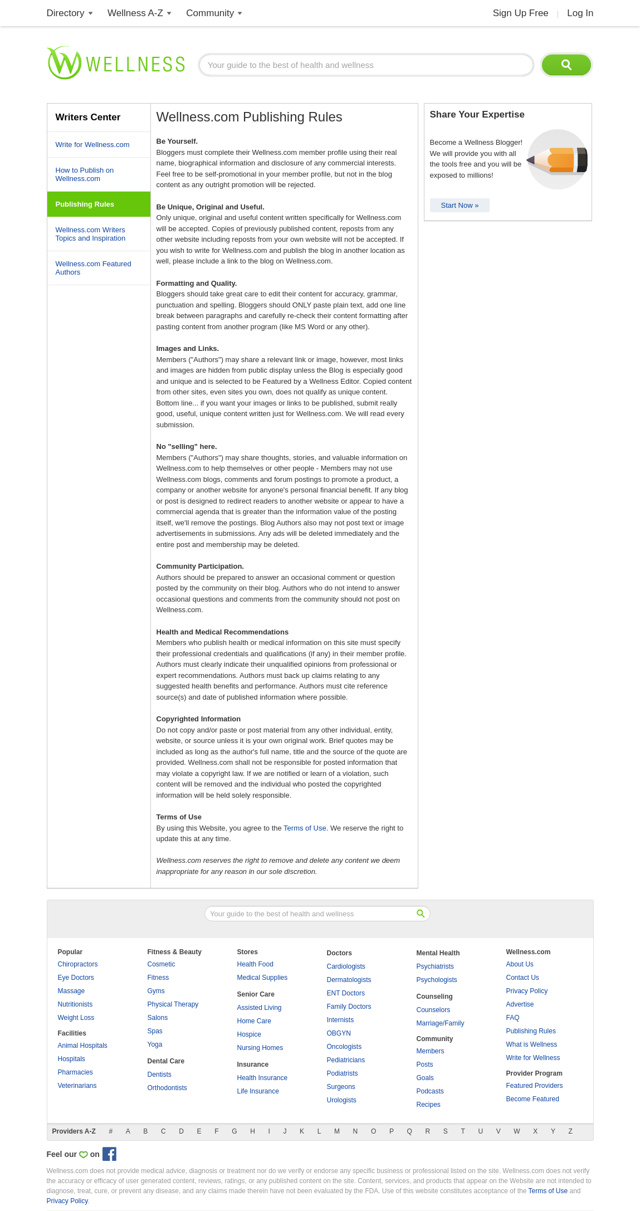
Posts (425, 1064)
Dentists (160, 1074)
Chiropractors (78, 964)
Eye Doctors (76, 978)
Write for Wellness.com (93, 144)
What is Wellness (532, 1044)
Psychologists (437, 980)
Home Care (254, 1021)
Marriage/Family (441, 1023)
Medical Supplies (262, 978)
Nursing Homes (260, 1048)
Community (210, 13)
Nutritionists (75, 1004)
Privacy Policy (527, 991)
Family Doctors (349, 1006)
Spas (155, 1031)
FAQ (513, 1018)
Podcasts (430, 1091)
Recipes (429, 1105)
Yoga (155, 1044)
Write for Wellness (533, 1058)
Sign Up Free (521, 13)
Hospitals (71, 1059)
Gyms (156, 991)
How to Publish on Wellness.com (85, 174)
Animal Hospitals (83, 1045)
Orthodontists (167, 1088)
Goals (425, 1078)
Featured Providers (534, 1086)
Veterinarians (77, 1086)
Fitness (158, 978)
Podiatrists (342, 1073)
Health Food (255, 964)
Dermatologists (349, 980)
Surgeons (341, 1087)
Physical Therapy (173, 1004)
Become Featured (532, 1099)
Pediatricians (346, 1060)
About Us (520, 964)
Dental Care (166, 1061)
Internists (340, 1020)
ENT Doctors (346, 993)
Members (430, 1051)
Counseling (435, 996)
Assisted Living (259, 1008)
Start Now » (460, 205)
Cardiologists (346, 966)
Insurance (253, 1064)
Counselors (434, 1010)
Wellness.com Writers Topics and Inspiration (91, 234)
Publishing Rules (531, 1031)
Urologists (341, 1100)
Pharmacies (75, 1072)
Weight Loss (76, 1018)
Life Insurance (258, 1091)
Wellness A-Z (135, 13)
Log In (580, 13)
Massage (71, 991)
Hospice (249, 1034)
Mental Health (438, 953)
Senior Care (256, 994)
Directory (66, 13)
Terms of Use (305, 828)
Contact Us (522, 978)
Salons (158, 1018)
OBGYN (339, 1033)
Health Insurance (262, 1078)
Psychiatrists (435, 966)
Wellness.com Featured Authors (93, 268)
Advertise (520, 1004)
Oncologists (344, 1047)
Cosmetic (161, 964)
